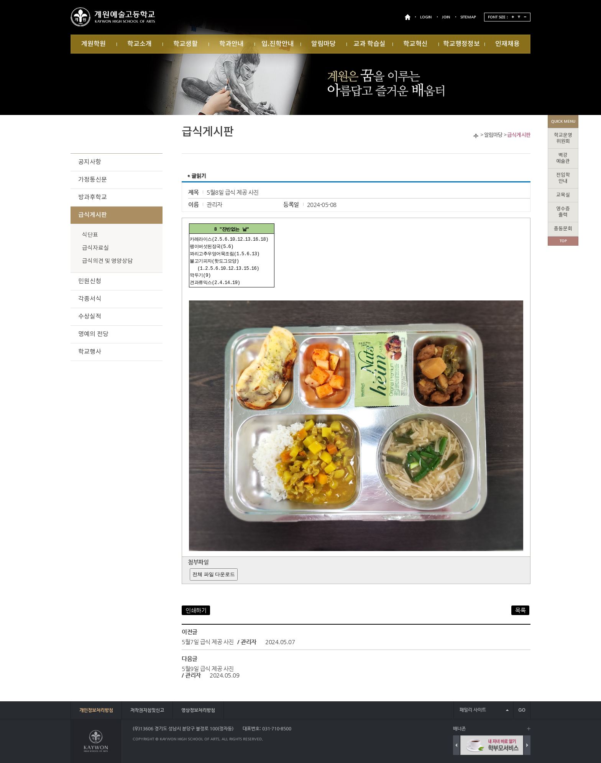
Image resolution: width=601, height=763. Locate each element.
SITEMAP (468, 17)
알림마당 (323, 44)
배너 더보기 (528, 728)
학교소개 (139, 44)
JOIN (446, 17)
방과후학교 (92, 197)
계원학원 (93, 44)
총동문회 (563, 229)
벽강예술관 (563, 158)
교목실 (563, 195)
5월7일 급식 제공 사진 (208, 641)
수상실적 (89, 316)
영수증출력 (563, 212)
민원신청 (89, 281)
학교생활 (185, 44)
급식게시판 (518, 135)
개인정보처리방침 (96, 710)
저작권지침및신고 (147, 710)
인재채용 (507, 44)
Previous (456, 745)
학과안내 (231, 44)
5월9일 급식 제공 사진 (208, 668)
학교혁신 (415, 44)
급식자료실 (95, 248)
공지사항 (89, 162)
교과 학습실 (369, 44)
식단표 (90, 235)
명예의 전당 (93, 334)
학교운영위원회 (563, 138)
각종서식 (89, 298)
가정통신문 (92, 179)
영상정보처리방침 (198, 710)
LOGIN (426, 17)
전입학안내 (563, 178)
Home (475, 135)
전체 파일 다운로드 (213, 574)
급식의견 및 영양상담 (107, 261)
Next (527, 745)
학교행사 (89, 351)
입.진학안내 (277, 44)
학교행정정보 (461, 44)
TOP (563, 241)
